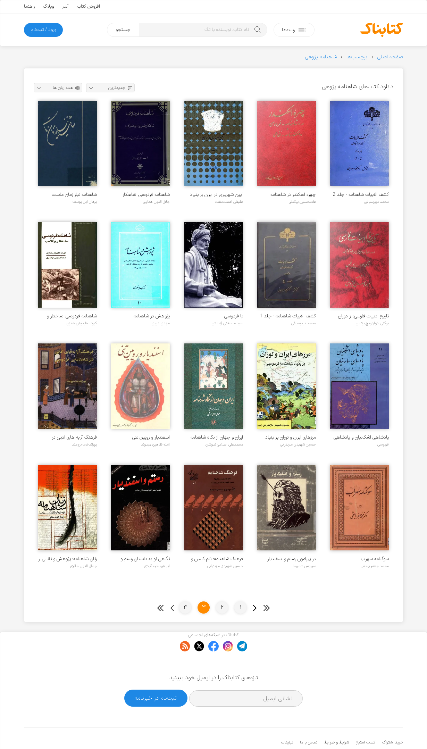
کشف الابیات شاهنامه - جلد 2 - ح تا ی (361, 194)
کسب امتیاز (365, 721)
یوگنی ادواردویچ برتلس (372, 323)
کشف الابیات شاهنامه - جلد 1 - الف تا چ (288, 316)
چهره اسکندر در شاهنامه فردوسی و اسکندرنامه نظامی (290, 194)
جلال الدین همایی (156, 202)
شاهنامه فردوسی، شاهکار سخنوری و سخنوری (146, 194)
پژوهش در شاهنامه (152, 316)
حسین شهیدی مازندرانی (298, 444)
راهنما (29, 6)
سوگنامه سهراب (375, 559)
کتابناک (366, 732)
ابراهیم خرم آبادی (157, 566)
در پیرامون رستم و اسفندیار (291, 559)
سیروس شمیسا (304, 566)
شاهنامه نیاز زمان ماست (74, 194)
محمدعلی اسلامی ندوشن (224, 444)
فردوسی (383, 444)
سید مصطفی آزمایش (227, 323)
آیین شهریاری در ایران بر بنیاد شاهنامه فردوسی (216, 194)
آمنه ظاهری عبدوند (155, 444)
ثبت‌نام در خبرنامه (156, 676)
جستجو (123, 29)
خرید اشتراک (392, 721)
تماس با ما (308, 721)
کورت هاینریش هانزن (82, 323)
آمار (65, 6)
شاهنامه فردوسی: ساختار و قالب (72, 316)
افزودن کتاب (88, 6)
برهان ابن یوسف (85, 202)
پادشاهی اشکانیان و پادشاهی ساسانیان (361, 437)
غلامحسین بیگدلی (302, 202)
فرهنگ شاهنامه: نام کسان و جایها (217, 559)
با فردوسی (233, 316)
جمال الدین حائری (83, 566)
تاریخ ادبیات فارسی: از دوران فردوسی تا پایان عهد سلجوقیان (359, 316)
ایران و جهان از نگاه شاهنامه (217, 437)
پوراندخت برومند (84, 444)
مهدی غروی (161, 323)
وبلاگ (48, 6)
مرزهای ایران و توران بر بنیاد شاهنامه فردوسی (290, 437)
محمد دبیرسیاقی (376, 202)
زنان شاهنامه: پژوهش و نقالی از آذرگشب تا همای (67, 559)
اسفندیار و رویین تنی (151, 437)
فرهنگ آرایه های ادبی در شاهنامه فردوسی (74, 437)
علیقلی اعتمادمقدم (229, 202)
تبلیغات (287, 721)
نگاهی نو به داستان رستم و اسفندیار (145, 559)
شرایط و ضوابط (336, 721)
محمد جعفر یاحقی (375, 566)
